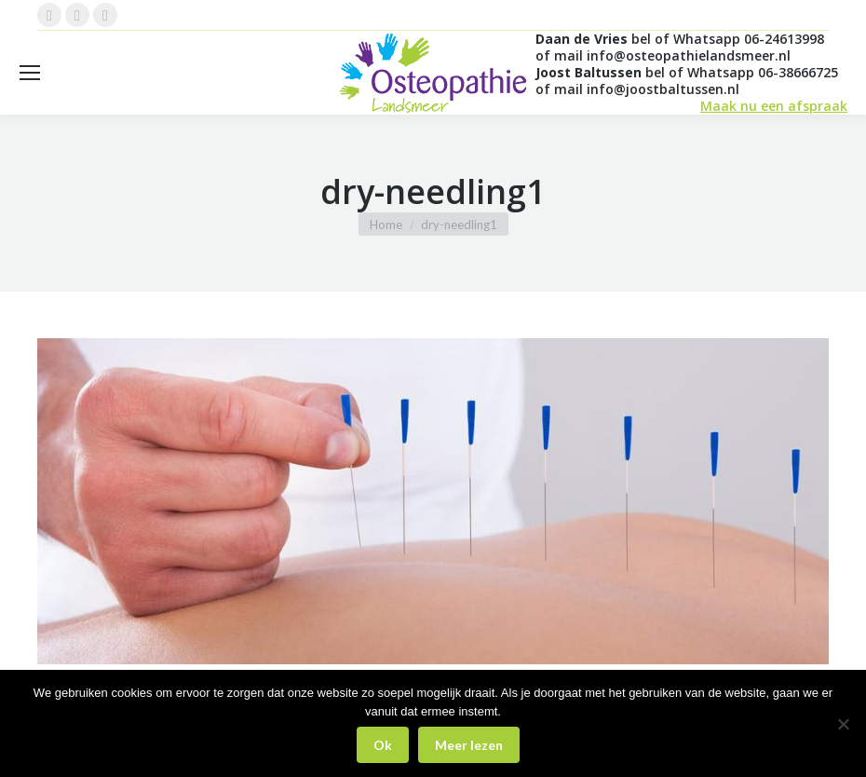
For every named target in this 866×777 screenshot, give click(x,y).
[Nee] (842, 724)
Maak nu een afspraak (773, 106)
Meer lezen (469, 745)
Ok (382, 745)
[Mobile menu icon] (30, 72)
